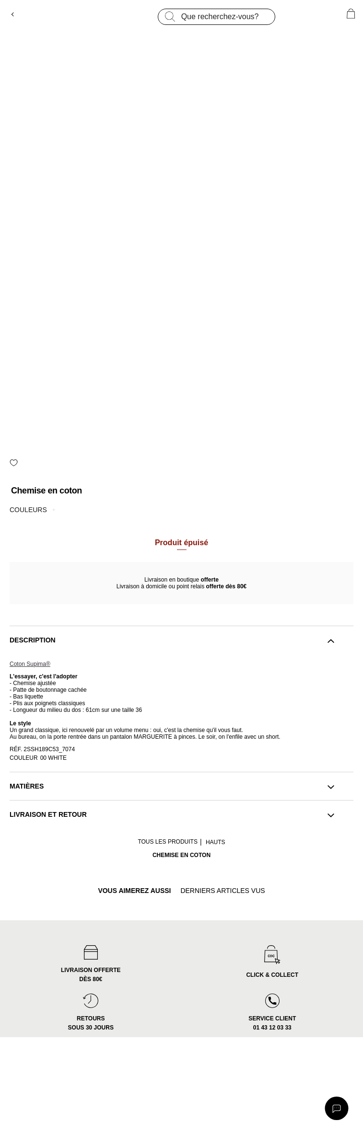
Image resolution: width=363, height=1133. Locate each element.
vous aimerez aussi (134, 891)
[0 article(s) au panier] (351, 14)
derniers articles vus (222, 891)
